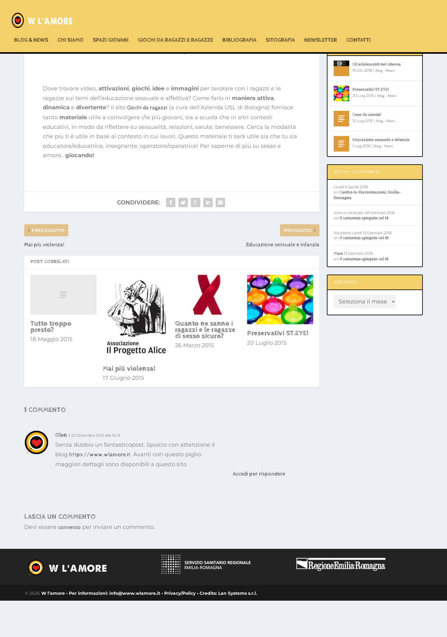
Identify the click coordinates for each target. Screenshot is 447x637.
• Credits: (206, 629)
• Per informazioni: (87, 629)
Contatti (358, 27)
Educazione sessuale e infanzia (380, 176)
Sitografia (280, 27)
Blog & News (31, 27)
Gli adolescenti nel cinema (376, 100)
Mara (338, 289)
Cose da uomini (366, 150)
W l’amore (53, 629)
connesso (69, 563)
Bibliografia (239, 27)
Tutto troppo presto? (50, 363)
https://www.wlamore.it (99, 491)
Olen (61, 471)
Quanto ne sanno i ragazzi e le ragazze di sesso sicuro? (205, 366)
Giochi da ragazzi (147, 144)
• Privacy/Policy (178, 629)
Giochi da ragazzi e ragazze (175, 27)
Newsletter (320, 27)
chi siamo (70, 27)
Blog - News (190, 87)
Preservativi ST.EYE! (278, 370)
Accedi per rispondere (259, 510)
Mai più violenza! (129, 405)
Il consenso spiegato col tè (364, 254)
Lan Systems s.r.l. (237, 629)
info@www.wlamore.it (134, 629)
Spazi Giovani (111, 27)
